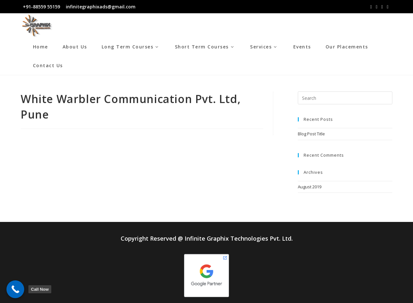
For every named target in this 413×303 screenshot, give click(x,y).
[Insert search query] (345, 97)
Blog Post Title (311, 134)
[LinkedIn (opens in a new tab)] (382, 7)
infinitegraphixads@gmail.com (100, 7)
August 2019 (309, 187)
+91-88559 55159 (41, 7)
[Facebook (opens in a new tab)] (371, 7)
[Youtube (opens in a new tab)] (387, 7)
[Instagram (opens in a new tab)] (376, 7)
